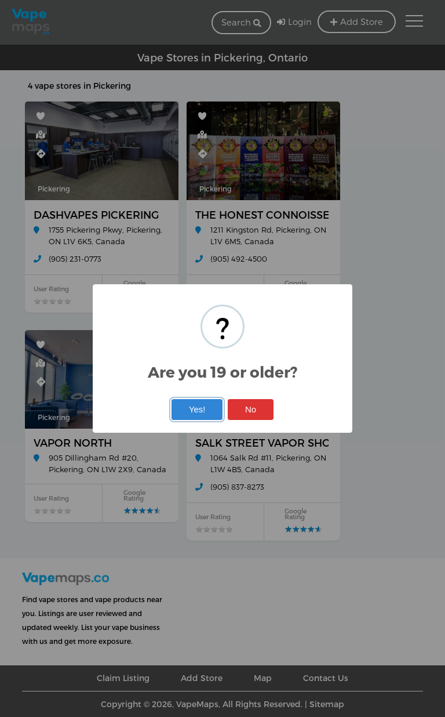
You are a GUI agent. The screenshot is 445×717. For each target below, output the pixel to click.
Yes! (197, 409)
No (250, 409)
